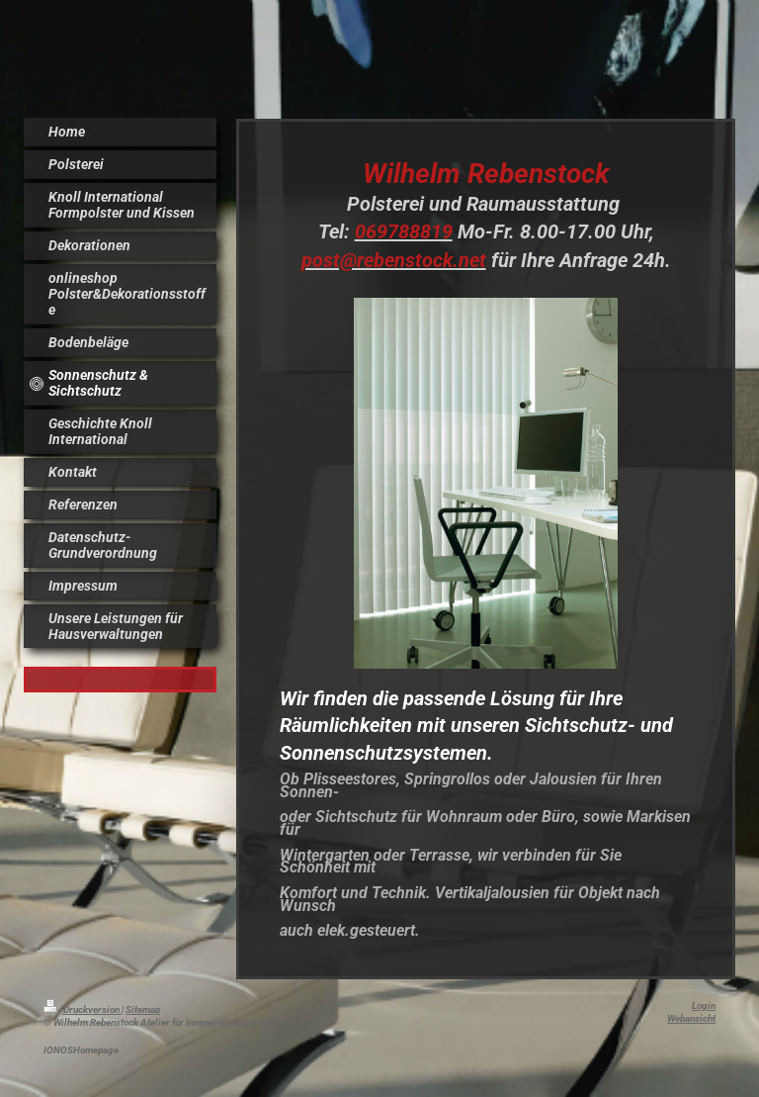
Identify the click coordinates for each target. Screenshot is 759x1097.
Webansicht (691, 1018)
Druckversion (82, 1009)
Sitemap (143, 1009)
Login (704, 1005)
